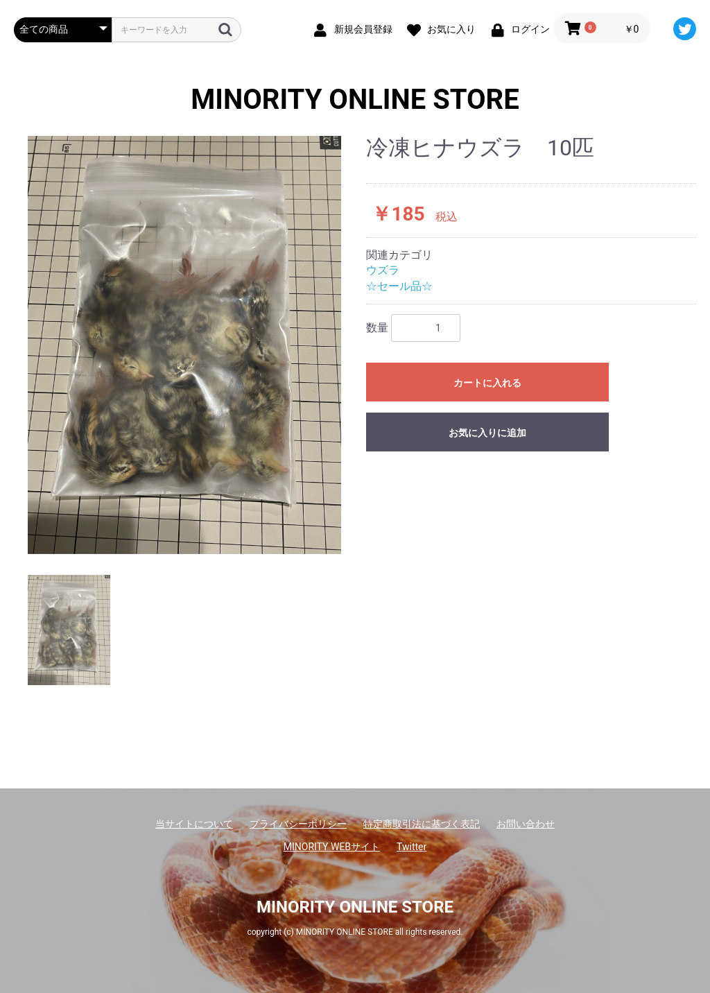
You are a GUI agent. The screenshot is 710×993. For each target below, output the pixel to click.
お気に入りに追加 (487, 432)
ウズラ (382, 270)
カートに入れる (487, 382)
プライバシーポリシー (298, 823)
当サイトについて (194, 823)
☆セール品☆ (399, 286)
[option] (184, 345)
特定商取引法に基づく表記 (421, 823)
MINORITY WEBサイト (332, 846)
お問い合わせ (525, 823)
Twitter (411, 846)
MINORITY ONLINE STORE (355, 100)
